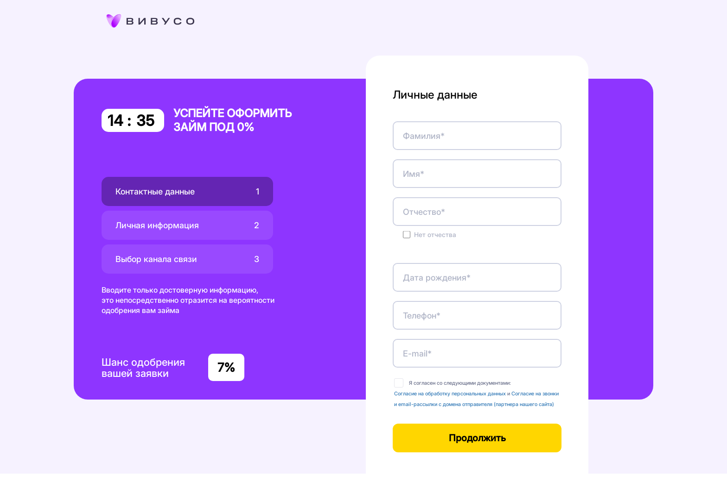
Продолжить (477, 438)
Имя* (413, 174)
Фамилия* (424, 136)
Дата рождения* (437, 277)
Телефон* (421, 315)
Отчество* (424, 212)
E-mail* (417, 353)
